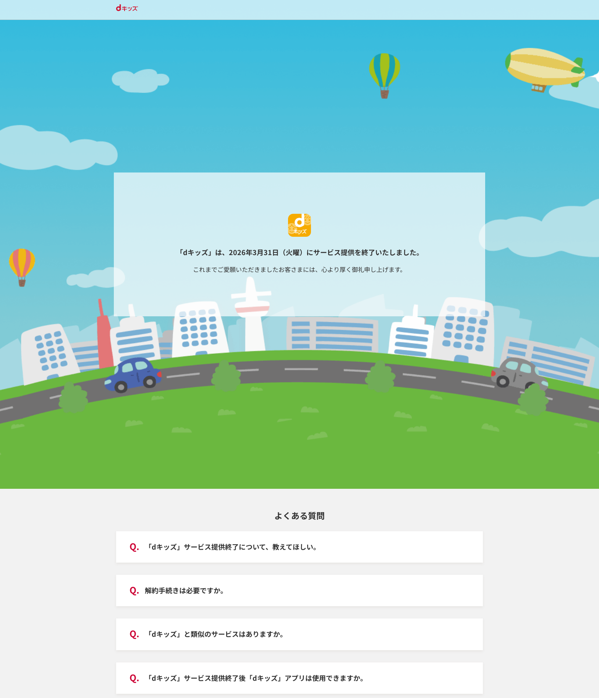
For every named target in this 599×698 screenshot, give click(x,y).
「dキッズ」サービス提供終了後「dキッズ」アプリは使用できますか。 (256, 678)
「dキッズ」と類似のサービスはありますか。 (216, 634)
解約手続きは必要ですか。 (186, 590)
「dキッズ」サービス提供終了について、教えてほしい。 (232, 547)
